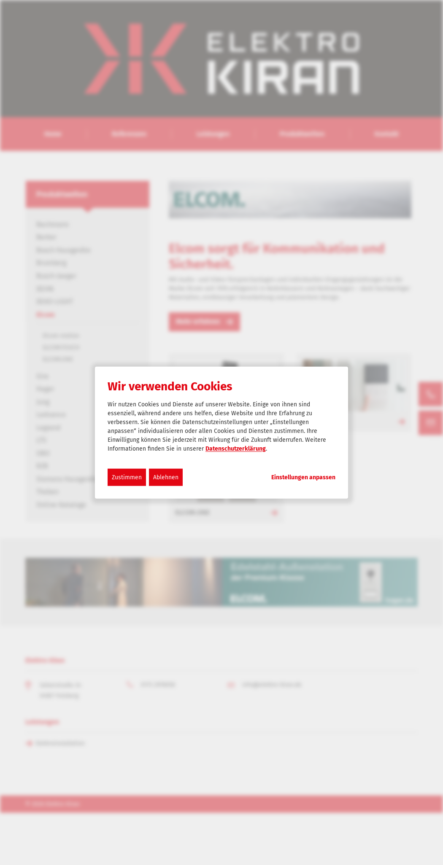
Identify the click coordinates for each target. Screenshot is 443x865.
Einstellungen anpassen (303, 477)
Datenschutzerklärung (235, 448)
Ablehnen (165, 477)
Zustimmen (127, 477)
